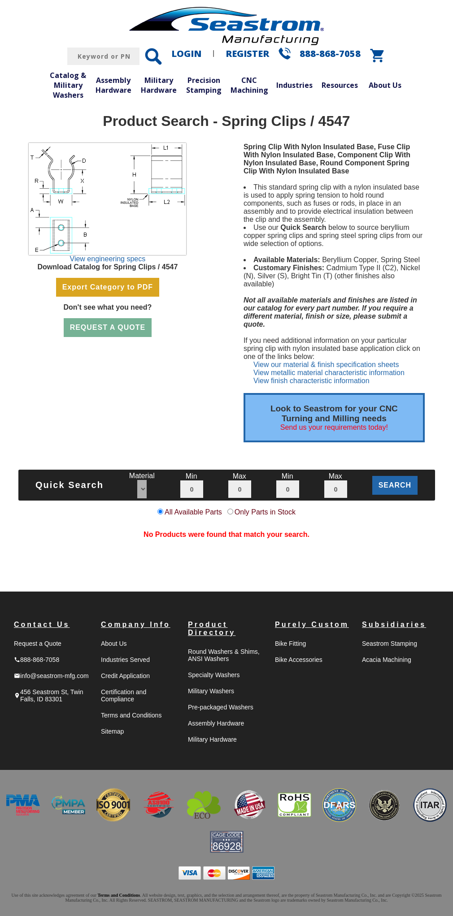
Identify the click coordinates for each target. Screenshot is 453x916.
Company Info (135, 624)
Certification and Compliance (123, 695)
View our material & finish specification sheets (326, 364)
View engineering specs (108, 259)
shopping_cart (378, 56)
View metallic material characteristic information (329, 372)
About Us (385, 85)
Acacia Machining (386, 659)
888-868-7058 (330, 54)
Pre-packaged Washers (220, 707)
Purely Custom (312, 624)
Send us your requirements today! (334, 427)
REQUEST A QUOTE (108, 327)
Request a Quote (37, 643)
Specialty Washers (214, 674)
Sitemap (112, 731)
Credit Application (125, 675)
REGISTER (247, 54)
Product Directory (211, 628)
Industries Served (125, 659)
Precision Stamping (204, 85)
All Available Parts (193, 512)
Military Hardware (159, 85)
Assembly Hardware (113, 85)
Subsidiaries (394, 624)
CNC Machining (249, 85)
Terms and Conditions (131, 715)
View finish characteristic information (311, 381)
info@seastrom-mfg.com (51, 675)
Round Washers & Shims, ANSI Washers (224, 655)
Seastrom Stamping (389, 643)
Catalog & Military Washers (68, 84)
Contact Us (42, 624)
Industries (294, 85)
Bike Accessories (298, 659)
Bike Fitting (290, 643)
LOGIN (186, 54)
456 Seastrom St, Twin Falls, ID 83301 (48, 695)
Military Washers (211, 691)
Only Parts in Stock (265, 512)
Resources (340, 85)
